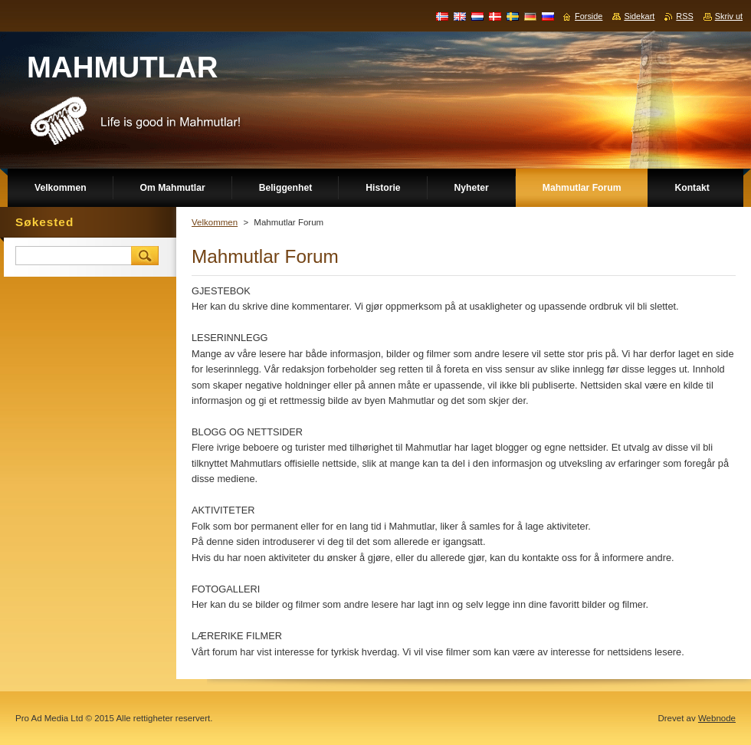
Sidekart (639, 16)
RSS (684, 16)
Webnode (717, 718)
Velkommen (215, 222)
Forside (588, 16)
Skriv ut (729, 16)
